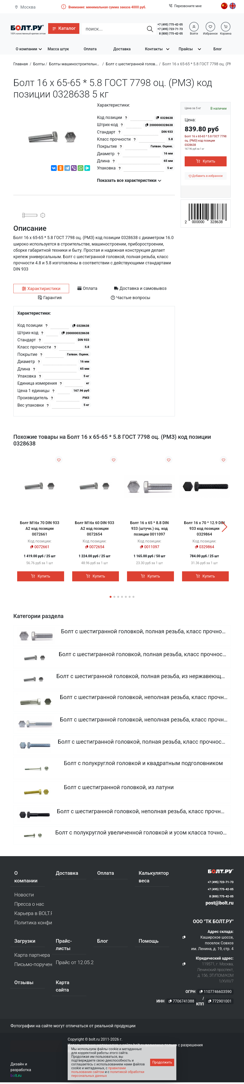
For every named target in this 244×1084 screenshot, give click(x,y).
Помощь (148, 943)
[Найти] (150, 29)
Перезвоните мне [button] (185, 6)
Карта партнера (32, 957)
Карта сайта (62, 987)
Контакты (154, 49)
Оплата (90, 49)
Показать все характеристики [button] (129, 180)
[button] (63, 28)
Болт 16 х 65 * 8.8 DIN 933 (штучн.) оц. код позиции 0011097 (149, 529)
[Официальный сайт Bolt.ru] (27, 27)
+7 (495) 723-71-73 (170, 29)
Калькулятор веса (154, 878)
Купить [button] (205, 161)
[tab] (41, 288)
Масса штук (58, 49)
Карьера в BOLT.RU (33, 915)
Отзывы (24, 984)
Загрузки (24, 943)
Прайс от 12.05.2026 (74, 964)
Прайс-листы (64, 946)
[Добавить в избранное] (206, 176)
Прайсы (186, 49)
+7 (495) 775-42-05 (170, 24)
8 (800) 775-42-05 (171, 33)
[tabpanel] (94, 361)
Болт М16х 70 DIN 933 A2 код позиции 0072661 (39, 529)
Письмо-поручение (33, 966)
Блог (218, 49)
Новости (24, 896)
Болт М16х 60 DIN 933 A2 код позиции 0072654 (94, 529)
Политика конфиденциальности (33, 924)
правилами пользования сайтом (98, 1070)
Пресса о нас (29, 906)
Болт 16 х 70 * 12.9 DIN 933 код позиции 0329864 (204, 529)
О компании (26, 49)
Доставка (122, 49)
